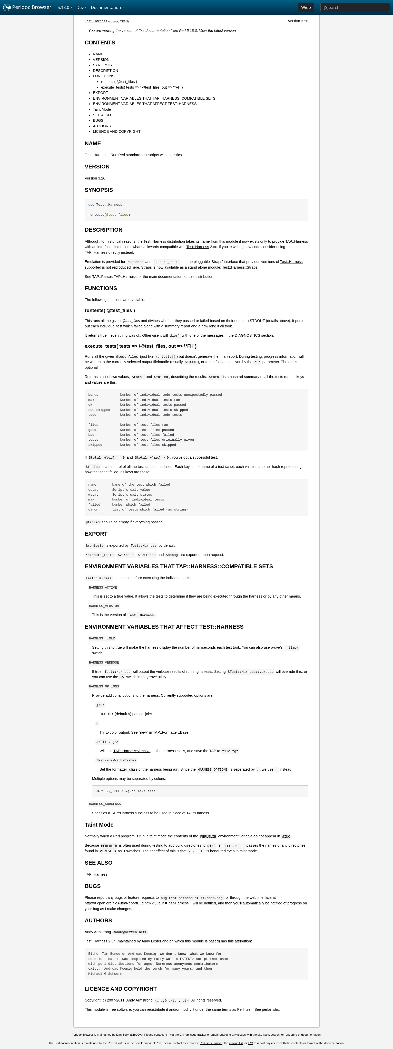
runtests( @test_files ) (119, 82)
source (113, 21)
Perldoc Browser (27, 7)
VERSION (101, 60)
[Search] (355, 7)
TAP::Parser (102, 277)
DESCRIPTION (105, 71)
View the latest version (217, 31)
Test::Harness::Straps (240, 267)
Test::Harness (96, 21)
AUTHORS (102, 126)
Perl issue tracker (211, 1043)
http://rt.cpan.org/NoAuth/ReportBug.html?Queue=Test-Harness (137, 903)
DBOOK (136, 1034)
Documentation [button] (106, 7)
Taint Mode (102, 109)
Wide (306, 7)
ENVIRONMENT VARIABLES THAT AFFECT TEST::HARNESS (144, 104)
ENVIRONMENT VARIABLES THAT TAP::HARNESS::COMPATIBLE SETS (154, 98)
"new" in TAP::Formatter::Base (164, 732)
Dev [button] (80, 7)
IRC (250, 1043)
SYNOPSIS (102, 65)
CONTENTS (100, 42)
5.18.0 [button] (63, 7)
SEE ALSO (102, 115)
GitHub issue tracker (193, 1034)
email (214, 1034)
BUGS (98, 120)
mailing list (236, 1043)
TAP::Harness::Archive (131, 751)
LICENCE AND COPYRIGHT (117, 131)
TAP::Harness (296, 241)
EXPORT (100, 93)
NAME (98, 54)
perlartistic (270, 1009)
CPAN (124, 21)
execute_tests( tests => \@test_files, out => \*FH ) (142, 87)
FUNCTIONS (103, 76)
